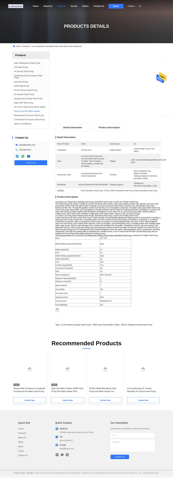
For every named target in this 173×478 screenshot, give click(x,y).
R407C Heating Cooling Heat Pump (136, 325)
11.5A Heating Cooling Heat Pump (76, 325)
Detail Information (72, 127)
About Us (47, 6)
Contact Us (99, 6)
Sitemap (30, 473)
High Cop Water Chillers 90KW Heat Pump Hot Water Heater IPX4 (67, 389)
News (20, 446)
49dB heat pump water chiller (105, 325)
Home (35, 6)
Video (20, 442)
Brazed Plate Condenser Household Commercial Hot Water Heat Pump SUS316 (29, 390)
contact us (120, 457)
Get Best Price (123, 116)
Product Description (109, 127)
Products (61, 6)
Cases (21, 451)
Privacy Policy (19, 473)
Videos (85, 6)
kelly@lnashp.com (27, 145)
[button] (17, 375)
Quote (116, 6)
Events (74, 6)
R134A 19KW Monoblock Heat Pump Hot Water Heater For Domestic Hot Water (102, 390)
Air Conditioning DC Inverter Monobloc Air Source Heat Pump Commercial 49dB (141, 390)
